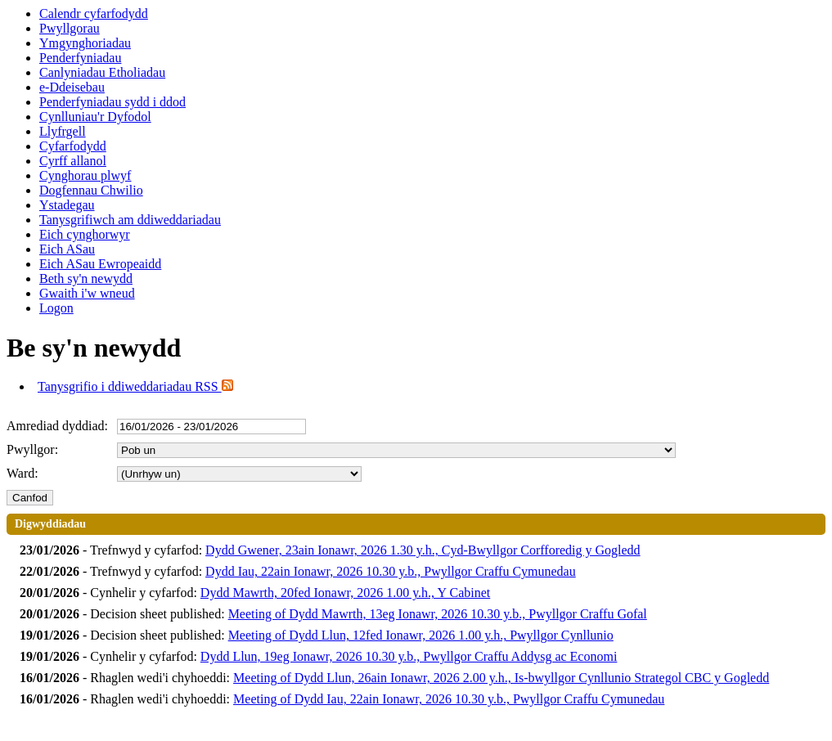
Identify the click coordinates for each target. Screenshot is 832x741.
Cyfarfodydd (72, 146)
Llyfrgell (62, 131)
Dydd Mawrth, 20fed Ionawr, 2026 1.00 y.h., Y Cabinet (345, 593)
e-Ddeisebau (72, 87)
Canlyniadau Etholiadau (102, 72)
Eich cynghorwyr (84, 234)
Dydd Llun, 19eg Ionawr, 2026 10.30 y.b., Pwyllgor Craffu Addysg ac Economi (409, 656)
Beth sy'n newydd (86, 278)
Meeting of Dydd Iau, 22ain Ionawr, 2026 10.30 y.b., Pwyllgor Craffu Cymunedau (448, 699)
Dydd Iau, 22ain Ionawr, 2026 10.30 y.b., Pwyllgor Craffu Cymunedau (390, 571)
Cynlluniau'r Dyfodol (95, 117)
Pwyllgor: (32, 449)
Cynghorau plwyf (85, 175)
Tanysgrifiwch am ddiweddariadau (130, 220)
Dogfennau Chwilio (91, 190)
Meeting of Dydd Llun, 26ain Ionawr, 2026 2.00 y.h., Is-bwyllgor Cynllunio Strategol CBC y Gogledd (501, 678)
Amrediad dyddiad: (57, 426)
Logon (56, 308)
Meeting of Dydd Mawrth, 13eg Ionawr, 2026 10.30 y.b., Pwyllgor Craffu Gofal (437, 614)
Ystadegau (67, 205)
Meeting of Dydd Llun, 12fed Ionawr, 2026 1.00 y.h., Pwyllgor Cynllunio (421, 635)
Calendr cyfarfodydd (93, 13)
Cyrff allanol (72, 161)
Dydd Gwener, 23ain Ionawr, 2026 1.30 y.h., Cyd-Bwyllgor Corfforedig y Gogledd (423, 550)
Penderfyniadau (80, 58)
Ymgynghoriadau (85, 43)
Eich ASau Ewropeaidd (100, 264)
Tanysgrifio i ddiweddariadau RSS (135, 386)
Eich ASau (67, 249)
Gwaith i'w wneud (87, 293)
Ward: (22, 473)
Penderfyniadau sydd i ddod (112, 102)
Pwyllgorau (69, 28)
